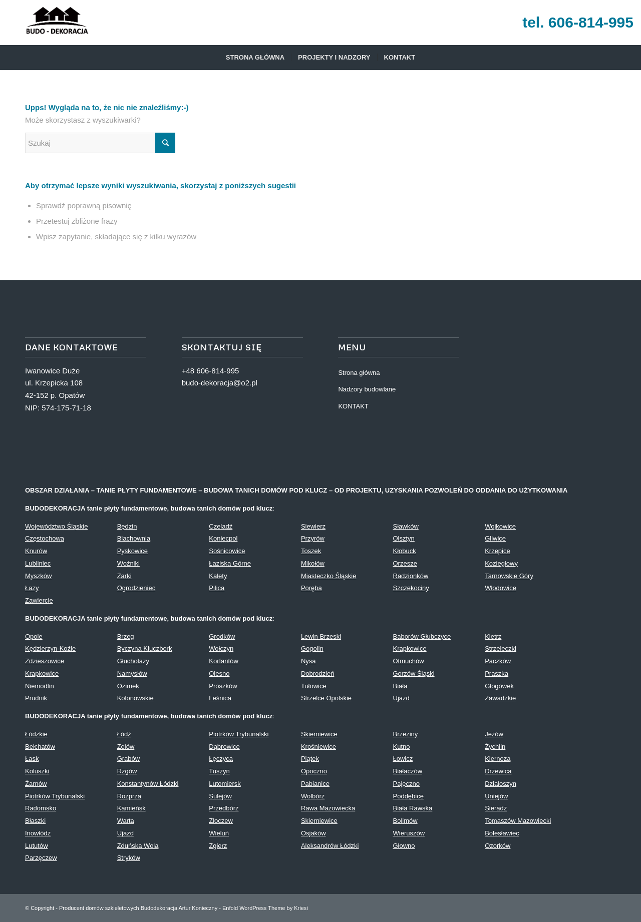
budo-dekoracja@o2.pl (219, 382)
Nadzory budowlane (367, 389)
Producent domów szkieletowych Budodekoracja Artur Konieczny (138, 908)
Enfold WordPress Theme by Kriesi (265, 908)
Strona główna (359, 372)
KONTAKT (353, 406)
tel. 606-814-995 (577, 22)
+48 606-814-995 (210, 370)
